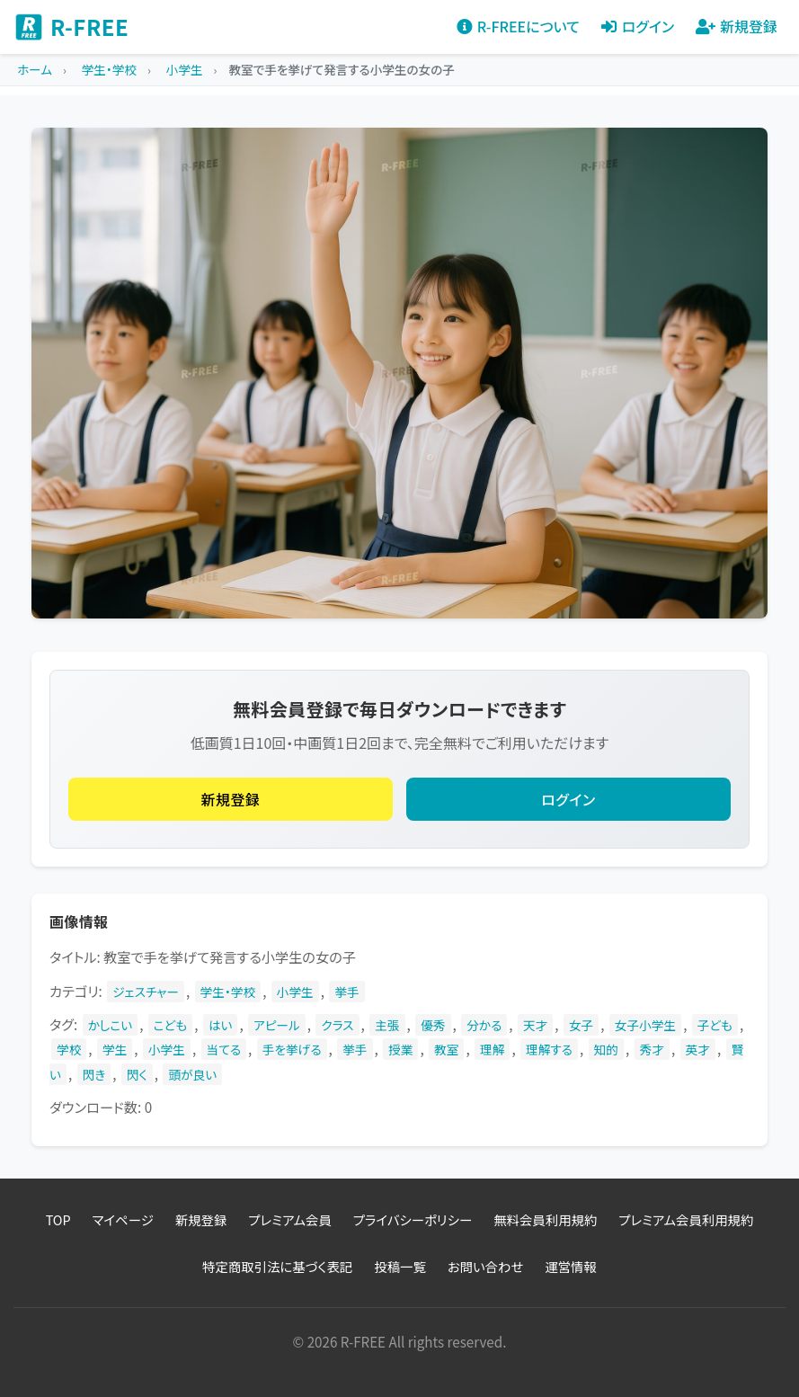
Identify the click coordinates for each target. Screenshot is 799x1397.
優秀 (433, 1025)
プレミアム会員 (289, 1219)
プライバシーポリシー (412, 1219)
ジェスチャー (145, 992)
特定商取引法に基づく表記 (277, 1266)
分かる (484, 1025)
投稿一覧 (400, 1266)
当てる (224, 1049)
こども (170, 1025)
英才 (698, 1049)
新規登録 (231, 799)
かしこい (110, 1025)
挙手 (346, 992)
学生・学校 (228, 992)
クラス (337, 1025)
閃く (137, 1074)
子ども (714, 1025)
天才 (535, 1025)
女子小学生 (645, 1025)
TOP (58, 1219)
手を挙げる (292, 1049)
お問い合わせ (486, 1266)
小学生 (295, 992)
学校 (69, 1049)
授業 (400, 1049)
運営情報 (571, 1266)
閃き (94, 1074)
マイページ (123, 1219)
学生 (114, 1049)
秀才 (652, 1049)
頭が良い (192, 1074)
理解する (549, 1049)
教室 (446, 1049)
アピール (276, 1025)
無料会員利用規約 (545, 1219)
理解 (492, 1049)
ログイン (568, 799)
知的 (606, 1049)
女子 (581, 1025)
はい (221, 1025)
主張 (387, 1025)
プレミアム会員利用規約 (685, 1219)
